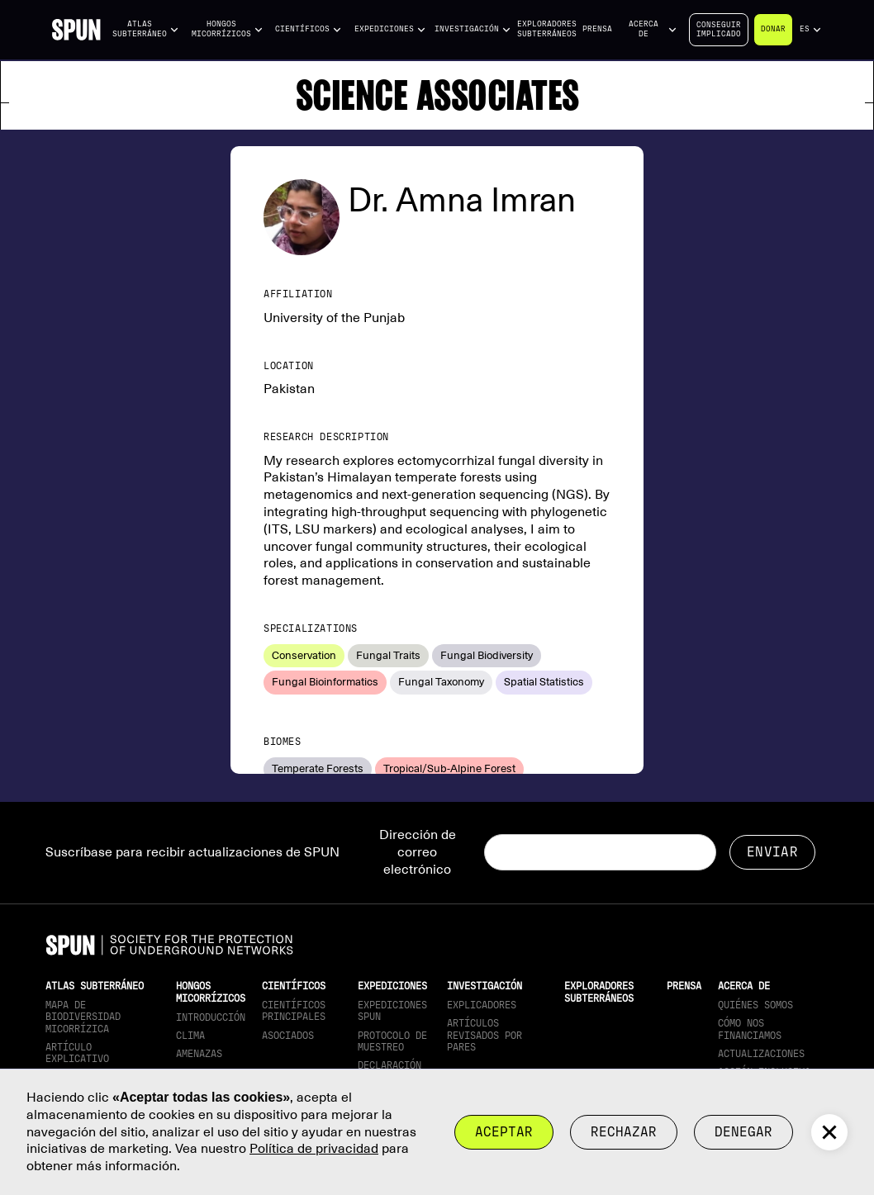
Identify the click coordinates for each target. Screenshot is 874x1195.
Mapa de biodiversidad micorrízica (83, 1017)
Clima (190, 1035)
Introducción (210, 1017)
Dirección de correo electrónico (417, 852)
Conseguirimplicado (718, 29)
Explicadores (481, 1005)
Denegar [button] (743, 1132)
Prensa (597, 29)
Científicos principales (293, 1010)
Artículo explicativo (77, 1053)
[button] (146, 29)
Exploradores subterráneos (547, 29)
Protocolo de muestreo (392, 1041)
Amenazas (199, 1054)
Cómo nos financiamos (749, 1029)
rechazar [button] (624, 1132)
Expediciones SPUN (392, 1010)
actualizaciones (761, 1054)
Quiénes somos (755, 1005)
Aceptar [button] (504, 1132)
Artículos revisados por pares (484, 1035)
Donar (773, 29)
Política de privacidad (313, 1148)
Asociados (288, 1035)
